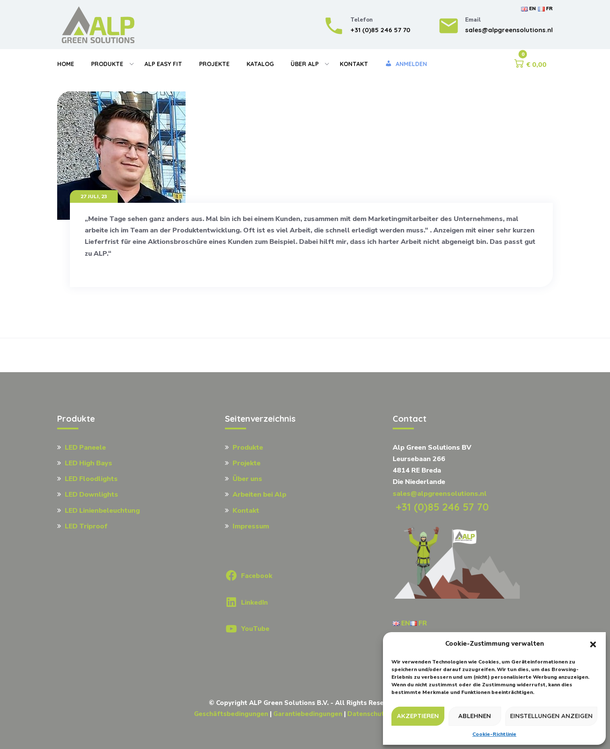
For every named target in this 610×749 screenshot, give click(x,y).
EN (528, 8)
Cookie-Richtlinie (494, 734)
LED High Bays (88, 463)
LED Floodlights (91, 479)
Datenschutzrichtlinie (381, 714)
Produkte (107, 64)
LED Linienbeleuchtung (102, 510)
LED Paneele (85, 447)
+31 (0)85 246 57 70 (441, 506)
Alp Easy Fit (163, 64)
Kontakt (354, 64)
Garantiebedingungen (307, 714)
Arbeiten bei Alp (259, 494)
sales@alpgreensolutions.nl (440, 493)
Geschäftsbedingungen (231, 714)
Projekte (214, 64)
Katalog (260, 64)
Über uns (247, 479)
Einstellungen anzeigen (551, 716)
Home (65, 64)
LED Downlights (91, 494)
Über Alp (305, 64)
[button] (593, 644)
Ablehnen (474, 716)
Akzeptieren (418, 716)
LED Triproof (86, 526)
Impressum (251, 526)
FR (545, 8)
